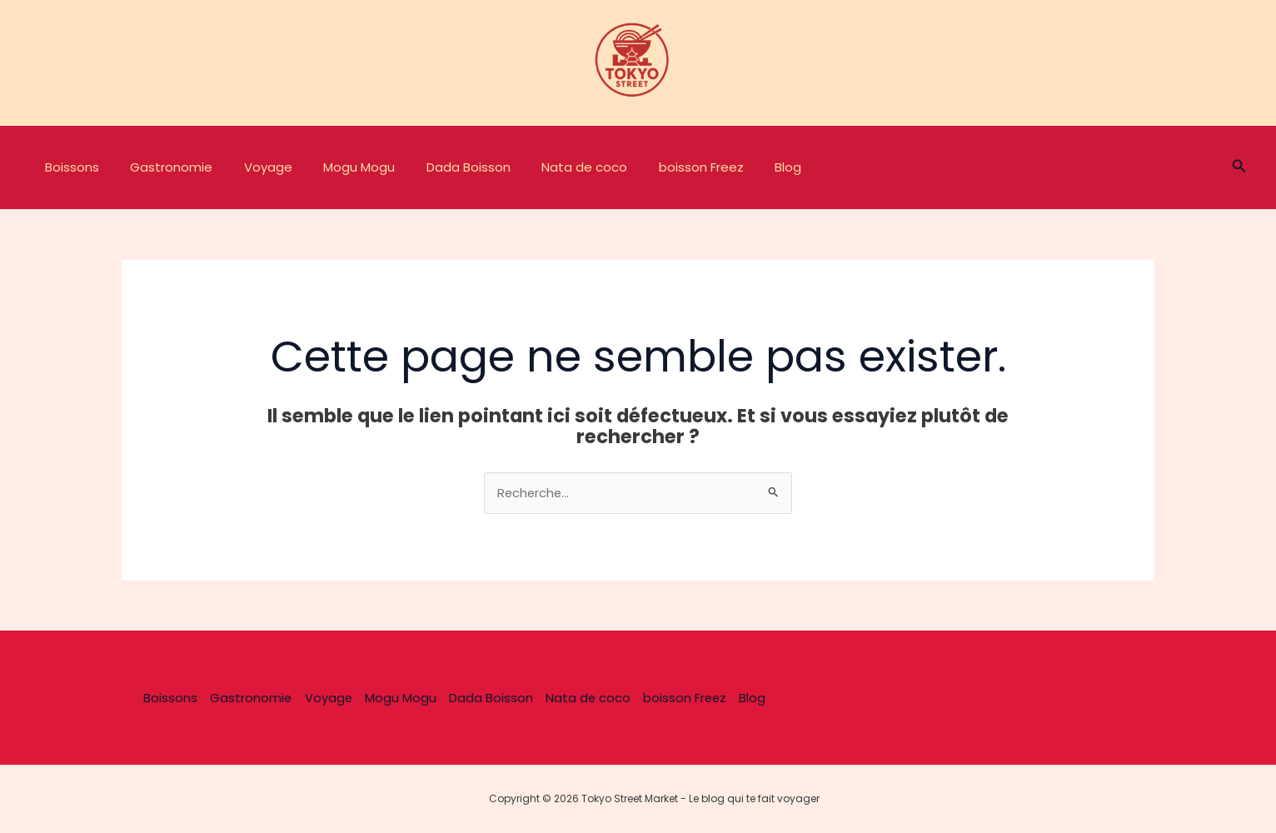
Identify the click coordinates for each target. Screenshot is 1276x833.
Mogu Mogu (337, 167)
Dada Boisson (440, 167)
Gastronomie (162, 167)
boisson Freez (660, 167)
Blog (741, 167)
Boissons (69, 167)
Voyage (252, 167)
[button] (1239, 167)
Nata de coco (550, 167)
